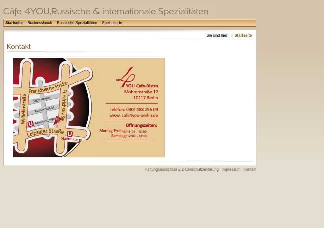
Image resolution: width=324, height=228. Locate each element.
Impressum (231, 169)
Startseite (14, 23)
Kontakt (249, 169)
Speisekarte (112, 23)
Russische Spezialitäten (77, 23)
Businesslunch (40, 23)
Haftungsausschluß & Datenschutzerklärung (182, 169)
